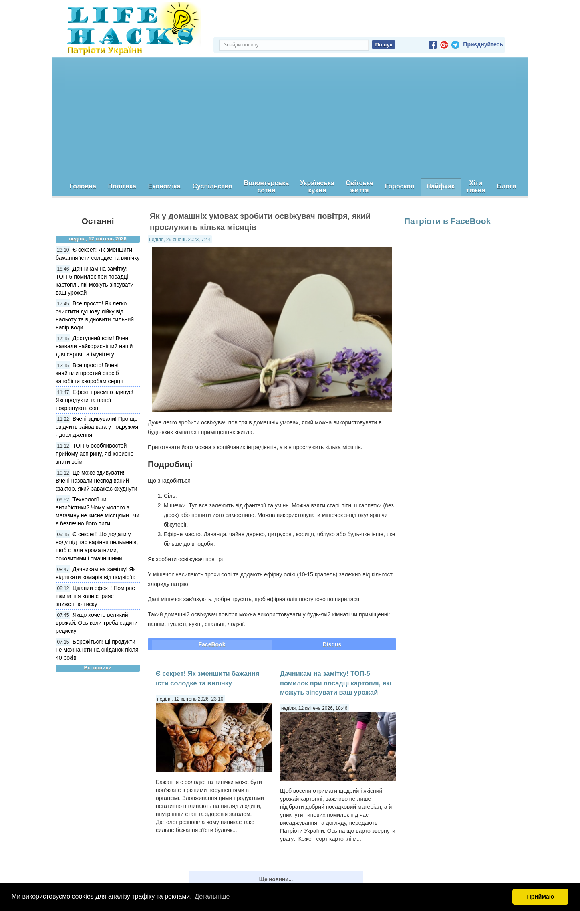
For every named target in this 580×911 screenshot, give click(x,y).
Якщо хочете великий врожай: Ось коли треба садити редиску (97, 623)
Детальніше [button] (212, 896)
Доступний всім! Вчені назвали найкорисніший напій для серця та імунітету (94, 346)
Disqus (332, 644)
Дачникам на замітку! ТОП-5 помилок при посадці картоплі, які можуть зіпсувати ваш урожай (335, 683)
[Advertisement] (290, 117)
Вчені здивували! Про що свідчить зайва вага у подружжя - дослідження (97, 427)
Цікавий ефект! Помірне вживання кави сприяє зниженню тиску (95, 596)
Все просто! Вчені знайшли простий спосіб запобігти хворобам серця (89, 373)
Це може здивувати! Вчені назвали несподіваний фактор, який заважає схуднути (96, 480)
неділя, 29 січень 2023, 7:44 (180, 239)
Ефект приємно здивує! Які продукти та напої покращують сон (94, 400)
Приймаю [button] (540, 896)
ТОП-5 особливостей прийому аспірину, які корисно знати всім (95, 453)
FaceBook (212, 644)
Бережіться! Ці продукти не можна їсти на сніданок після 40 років (97, 649)
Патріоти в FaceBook (447, 221)
